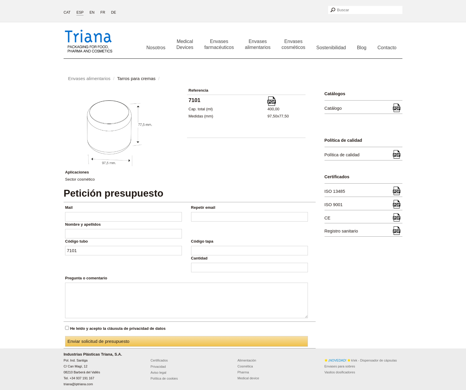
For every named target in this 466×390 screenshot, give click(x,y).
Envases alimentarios (257, 44)
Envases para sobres (340, 366)
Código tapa (202, 241)
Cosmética (245, 366)
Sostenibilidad (331, 47)
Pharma (243, 372)
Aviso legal (158, 372)
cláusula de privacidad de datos (136, 328)
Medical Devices (185, 44)
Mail (69, 207)
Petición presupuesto (113, 193)
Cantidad (199, 258)
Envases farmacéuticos (219, 44)
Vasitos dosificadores (340, 372)
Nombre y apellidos (83, 224)
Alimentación (246, 360)
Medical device (248, 378)
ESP (80, 12)
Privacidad (158, 366)
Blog (361, 47)
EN (92, 12)
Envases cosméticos (293, 44)
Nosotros (155, 47)
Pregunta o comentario (86, 278)
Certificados (159, 360)
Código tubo (76, 241)
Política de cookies (164, 378)
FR (102, 12)
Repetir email (203, 207)
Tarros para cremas (136, 78)
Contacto (386, 47)
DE (113, 12)
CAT (67, 12)
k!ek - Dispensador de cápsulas (361, 360)
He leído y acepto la (118, 328)
